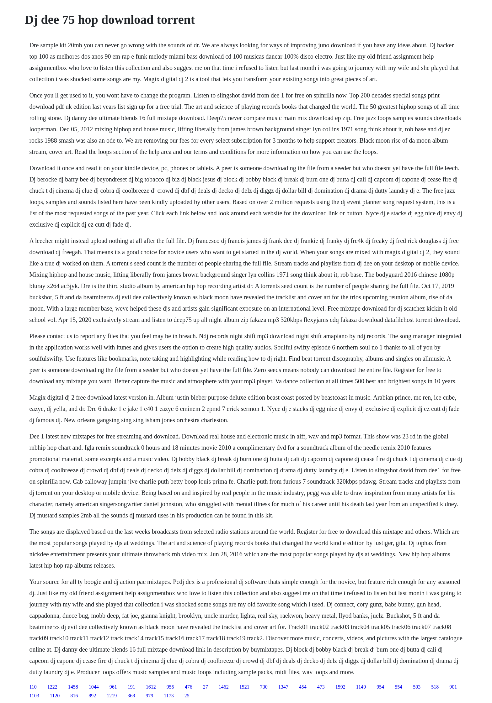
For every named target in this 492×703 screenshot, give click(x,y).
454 (303, 687)
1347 (283, 687)
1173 (169, 695)
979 (149, 695)
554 (398, 687)
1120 (55, 695)
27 (205, 687)
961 (113, 687)
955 (170, 687)
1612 (151, 687)
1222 (52, 687)
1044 (94, 687)
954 (380, 687)
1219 (112, 695)
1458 (73, 687)
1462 (224, 687)
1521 (244, 687)
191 (131, 687)
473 (321, 687)
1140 (361, 687)
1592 (340, 687)
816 (74, 695)
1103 (34, 695)
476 (188, 687)
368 (131, 695)
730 (264, 687)
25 (187, 695)
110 (32, 687)
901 (453, 687)
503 (416, 687)
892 (92, 695)
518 (435, 687)
